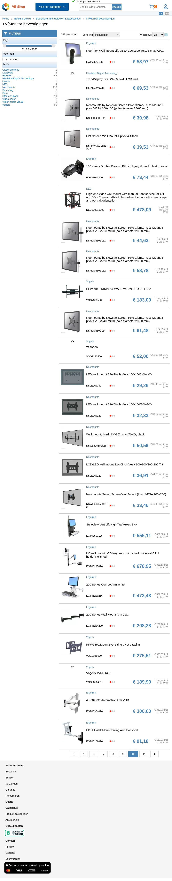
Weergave (146, 34)
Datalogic (7, 72)
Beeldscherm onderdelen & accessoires (58, 18)
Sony (5, 93)
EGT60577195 (94, 61)
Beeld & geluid (22, 18)
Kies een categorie (52, 6)
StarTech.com (10, 96)
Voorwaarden (12, 858)
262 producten (69, 34)
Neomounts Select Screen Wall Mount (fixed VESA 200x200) (126, 494)
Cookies (10, 852)
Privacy (9, 846)
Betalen (9, 777)
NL (161, 13)
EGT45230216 (94, 595)
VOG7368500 (94, 655)
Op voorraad (10, 59)
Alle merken (12, 819)
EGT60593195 (94, 535)
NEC (5, 84)
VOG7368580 (94, 300)
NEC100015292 (95, 209)
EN (167, 13)
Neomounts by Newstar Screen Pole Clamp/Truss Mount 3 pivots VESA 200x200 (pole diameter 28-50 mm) (124, 259)
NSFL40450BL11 (96, 240)
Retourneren (12, 795)
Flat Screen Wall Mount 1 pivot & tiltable (112, 136)
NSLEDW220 (93, 475)
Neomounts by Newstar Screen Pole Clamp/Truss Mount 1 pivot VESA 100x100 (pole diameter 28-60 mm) (124, 106)
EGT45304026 (94, 711)
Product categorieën (16, 813)
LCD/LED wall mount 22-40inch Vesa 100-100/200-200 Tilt (124, 464)
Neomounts (8, 87)
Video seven (9, 98)
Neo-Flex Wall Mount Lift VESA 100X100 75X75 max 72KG (125, 50)
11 (144, 754)
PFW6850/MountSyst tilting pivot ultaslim (113, 644)
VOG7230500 (94, 356)
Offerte (9, 801)
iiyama (6, 81)
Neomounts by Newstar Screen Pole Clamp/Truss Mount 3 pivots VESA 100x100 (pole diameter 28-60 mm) (124, 229)
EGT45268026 (94, 741)
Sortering (87, 34)
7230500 (92, 347)
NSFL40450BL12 (96, 270)
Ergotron (7, 75)
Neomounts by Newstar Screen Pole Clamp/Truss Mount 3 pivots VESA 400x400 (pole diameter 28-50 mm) (124, 319)
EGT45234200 (94, 625)
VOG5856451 (94, 682)
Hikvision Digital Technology (18, 78)
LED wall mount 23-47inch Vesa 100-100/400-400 (119, 374)
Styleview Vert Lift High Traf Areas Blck (111, 524)
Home (5, 18)
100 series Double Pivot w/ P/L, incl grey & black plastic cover (126, 166)
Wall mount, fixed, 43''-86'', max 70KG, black (115, 434)
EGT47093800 (94, 177)
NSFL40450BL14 (96, 330)
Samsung (7, 90)
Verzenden (11, 783)
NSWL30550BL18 (96, 445)
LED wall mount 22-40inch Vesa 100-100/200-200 (119, 404)
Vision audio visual (12, 101)
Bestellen (10, 771)
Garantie (10, 789)
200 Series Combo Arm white (105, 584)
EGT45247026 (94, 566)
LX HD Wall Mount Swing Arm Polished (112, 730)
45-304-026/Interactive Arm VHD (107, 700)
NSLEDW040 (93, 385)
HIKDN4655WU (95, 88)
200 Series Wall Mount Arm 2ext (107, 614)
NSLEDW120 (93, 415)
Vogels (6, 104)
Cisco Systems (10, 69)
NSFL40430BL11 (96, 118)
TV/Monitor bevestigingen (100, 18)
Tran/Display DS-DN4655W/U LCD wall (112, 79)
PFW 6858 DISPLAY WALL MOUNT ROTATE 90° (118, 288)
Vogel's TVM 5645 (98, 673)
